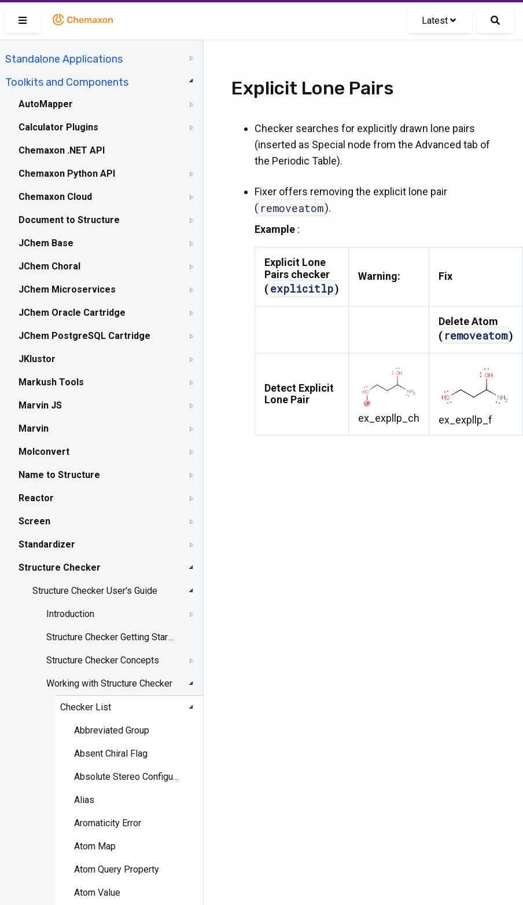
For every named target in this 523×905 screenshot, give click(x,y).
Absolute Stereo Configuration (127, 776)
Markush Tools (51, 382)
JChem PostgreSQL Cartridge (84, 335)
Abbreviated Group (111, 730)
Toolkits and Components (66, 82)
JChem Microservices (67, 289)
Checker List (85, 707)
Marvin (34, 428)
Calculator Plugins (58, 127)
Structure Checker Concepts (102, 660)
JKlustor (37, 358)
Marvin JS (40, 405)
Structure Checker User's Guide (94, 590)
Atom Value (97, 892)
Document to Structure (69, 219)
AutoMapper (46, 104)
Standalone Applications (64, 59)
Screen (34, 521)
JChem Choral (49, 266)
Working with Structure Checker (109, 683)
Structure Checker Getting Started (110, 637)
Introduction (70, 613)
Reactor (36, 497)
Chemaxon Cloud (55, 196)
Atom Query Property (116, 869)
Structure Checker (60, 567)
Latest (439, 20)
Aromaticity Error (107, 823)
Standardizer (47, 544)
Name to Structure (59, 474)
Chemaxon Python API (67, 173)
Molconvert (44, 451)
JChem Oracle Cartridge (72, 312)
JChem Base (46, 243)
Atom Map (95, 846)
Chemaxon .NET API (62, 150)
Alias (84, 799)
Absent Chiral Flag (111, 753)
